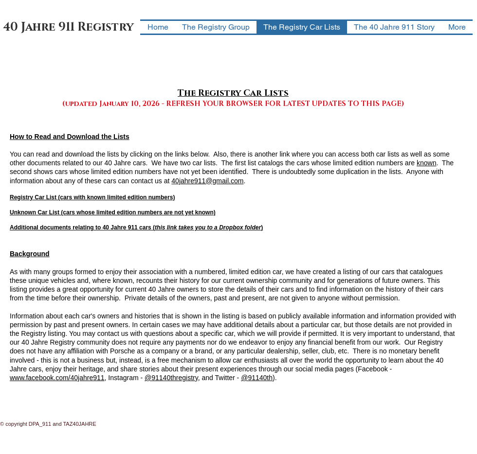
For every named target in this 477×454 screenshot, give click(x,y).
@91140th (257, 378)
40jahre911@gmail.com (207, 181)
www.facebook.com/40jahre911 (57, 378)
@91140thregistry (171, 378)
